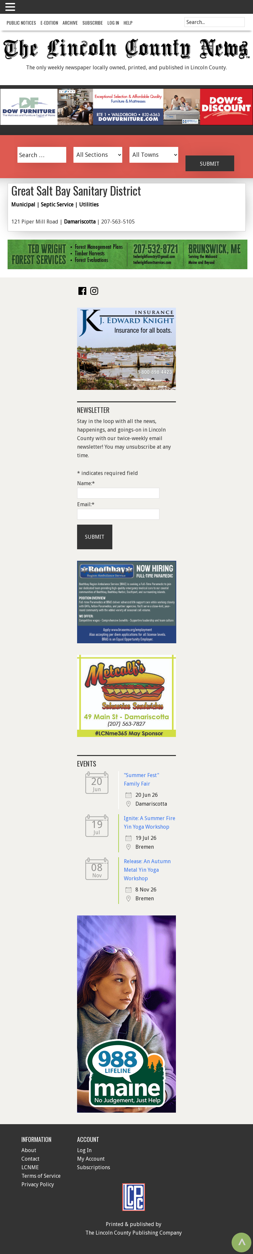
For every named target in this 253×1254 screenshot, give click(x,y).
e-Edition (49, 22)
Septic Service (57, 204)
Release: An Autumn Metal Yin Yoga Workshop (147, 870)
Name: (86, 483)
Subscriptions (93, 1167)
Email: (86, 504)
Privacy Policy (37, 1184)
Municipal (23, 204)
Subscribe (92, 22)
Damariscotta (80, 222)
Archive (70, 22)
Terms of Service (41, 1176)
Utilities (88, 204)
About (28, 1150)
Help (128, 22)
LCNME (30, 1167)
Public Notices (21, 22)
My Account (91, 1159)
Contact (30, 1159)
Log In (113, 22)
